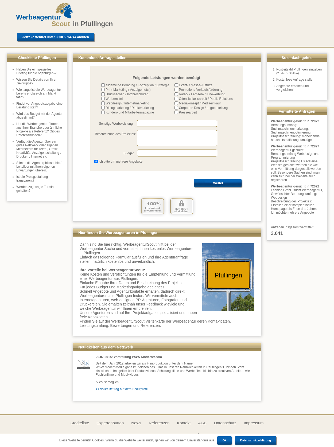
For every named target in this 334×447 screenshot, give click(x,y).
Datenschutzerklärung (255, 440)
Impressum (253, 423)
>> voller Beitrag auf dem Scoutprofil (121, 389)
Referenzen (159, 423)
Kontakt (184, 423)
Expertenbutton (110, 423)
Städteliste (79, 423)
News (136, 423)
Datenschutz (225, 423)
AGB (202, 423)
